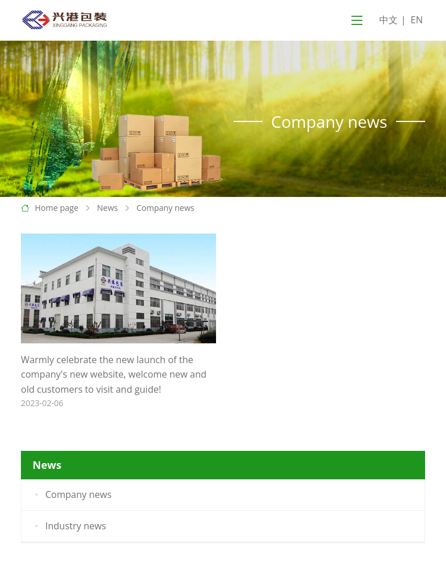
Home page (56, 207)
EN (417, 19)
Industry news (68, 526)
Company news (165, 207)
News (107, 207)
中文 (388, 19)
